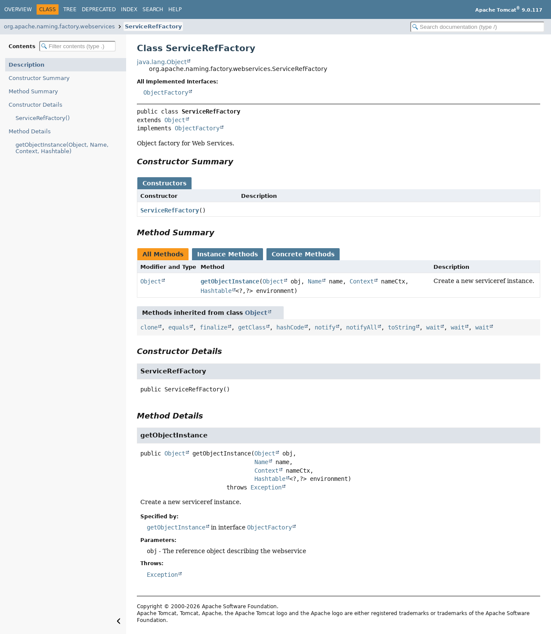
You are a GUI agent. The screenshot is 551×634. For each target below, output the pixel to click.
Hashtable (216, 290)
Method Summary (33, 91)
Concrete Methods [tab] (303, 254)
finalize (213, 327)
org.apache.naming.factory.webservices (59, 26)
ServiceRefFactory (153, 26)
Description (26, 65)
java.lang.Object (161, 61)
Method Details (30, 131)
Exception (266, 487)
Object (174, 120)
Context (362, 281)
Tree (70, 9)
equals (178, 327)
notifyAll (361, 327)
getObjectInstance (230, 281)
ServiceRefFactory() (42, 118)
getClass (252, 327)
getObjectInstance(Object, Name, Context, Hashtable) (61, 148)
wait (433, 327)
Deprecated (99, 9)
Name (315, 281)
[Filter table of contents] (77, 46)
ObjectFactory (165, 92)
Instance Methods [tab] (227, 254)
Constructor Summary (39, 78)
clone (149, 327)
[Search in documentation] (477, 27)
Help (175, 9)
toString (401, 327)
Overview (18, 9)
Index (129, 9)
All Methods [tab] (162, 254)
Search (152, 9)
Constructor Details (35, 105)
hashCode (290, 327)
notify (325, 327)
